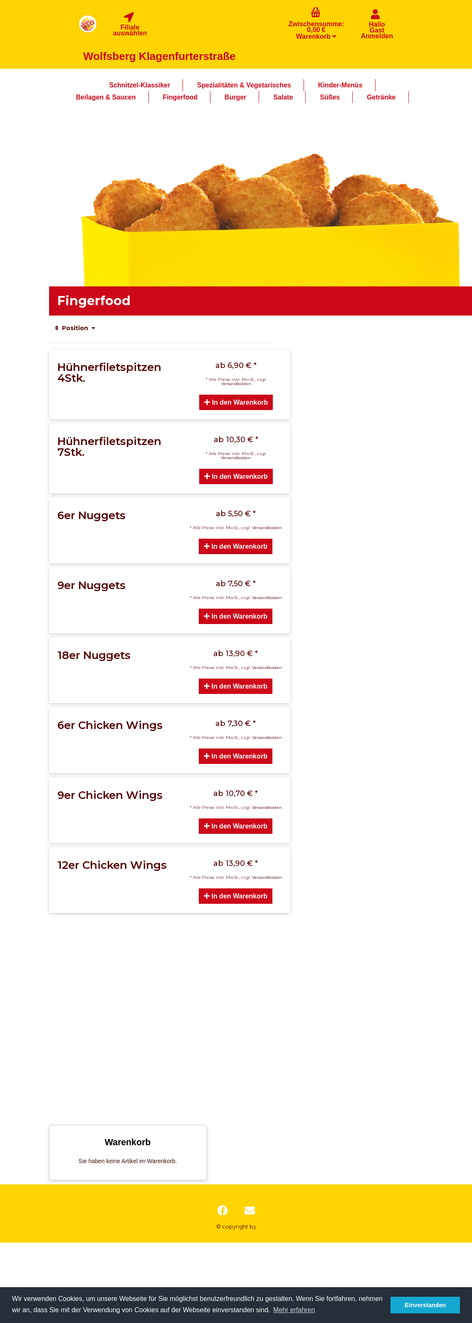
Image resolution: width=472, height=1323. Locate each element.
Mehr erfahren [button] (294, 1309)
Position (75, 328)
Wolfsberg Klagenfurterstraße (159, 56)
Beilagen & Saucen (106, 97)
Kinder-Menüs (340, 85)
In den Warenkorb (236, 402)
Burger (235, 97)
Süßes (330, 97)
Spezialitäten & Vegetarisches (244, 85)
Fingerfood (180, 97)
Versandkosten (236, 383)
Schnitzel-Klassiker (139, 85)
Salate (283, 97)
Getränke (381, 97)
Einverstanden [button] (425, 1305)
